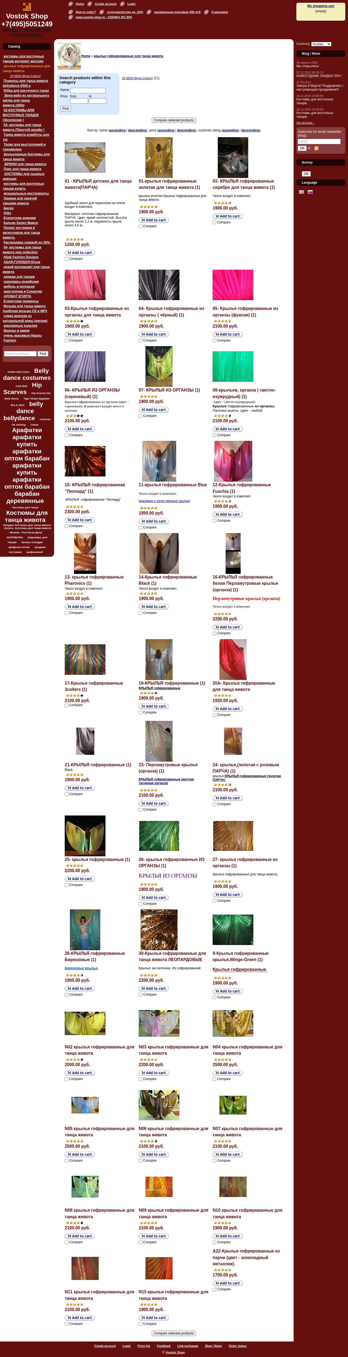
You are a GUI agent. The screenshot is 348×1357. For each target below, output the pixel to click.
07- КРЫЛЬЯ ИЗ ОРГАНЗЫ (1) (169, 390)
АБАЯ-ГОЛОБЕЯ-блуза (22, 262)
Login (132, 3)
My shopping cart (320, 6)
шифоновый (35, 551)
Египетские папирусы (21, 301)
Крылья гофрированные (240, 969)
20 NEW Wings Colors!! (25, 76)
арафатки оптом (18, 547)
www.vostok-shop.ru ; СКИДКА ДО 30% (104, 17)
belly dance (29, 407)
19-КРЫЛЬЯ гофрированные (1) (172, 683)
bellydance (19, 418)
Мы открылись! (307, 66)
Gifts (7, 213)
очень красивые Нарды (23, 335)
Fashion (10, 340)
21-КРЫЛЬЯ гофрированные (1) (98, 764)
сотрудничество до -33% (125, 12)
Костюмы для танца (25, 507)
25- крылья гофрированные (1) (97, 859)
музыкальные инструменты (26, 193)
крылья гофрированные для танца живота (128, 56)
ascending (117, 130)
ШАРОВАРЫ (15, 537)
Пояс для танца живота (22, 169)
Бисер (9, 208)
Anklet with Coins (18, 371)
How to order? (86, 12)
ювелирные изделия (20, 326)
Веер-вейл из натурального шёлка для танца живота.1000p (26, 100)
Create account (105, 3)
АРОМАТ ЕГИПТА (17, 296)
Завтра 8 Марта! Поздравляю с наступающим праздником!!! (319, 87)
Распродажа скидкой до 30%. (27, 242)
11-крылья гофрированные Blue (173, 484)
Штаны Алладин (32, 542)
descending (137, 130)
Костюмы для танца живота (26, 516)
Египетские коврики (20, 218)
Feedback (164, 1345)
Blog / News (213, 1345)
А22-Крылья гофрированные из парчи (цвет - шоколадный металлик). (246, 1257)
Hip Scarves (22, 388)
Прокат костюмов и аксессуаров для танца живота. (21, 232)
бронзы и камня (16, 331)
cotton (34, 424)
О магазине (220, 12)
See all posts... (305, 122)
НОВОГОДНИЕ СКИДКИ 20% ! (319, 76)
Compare (75, 259)
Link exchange (188, 1345)
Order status (237, 1345)
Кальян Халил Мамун (21, 223)
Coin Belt (21, 385)
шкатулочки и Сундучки (23, 291)
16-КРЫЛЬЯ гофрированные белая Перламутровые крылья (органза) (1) (245, 583)
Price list (144, 1345)
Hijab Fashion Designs (21, 257)
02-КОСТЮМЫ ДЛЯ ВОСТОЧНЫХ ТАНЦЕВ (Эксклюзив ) (21, 115)
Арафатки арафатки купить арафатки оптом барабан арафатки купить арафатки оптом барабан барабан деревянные (26, 465)
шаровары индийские (21, 282)
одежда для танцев (19, 277)
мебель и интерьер (19, 286)
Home (80, 3)
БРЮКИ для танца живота (25, 164)
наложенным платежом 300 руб (177, 12)
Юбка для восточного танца (26, 91)
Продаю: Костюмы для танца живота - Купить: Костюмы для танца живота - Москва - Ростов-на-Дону (27, 529)
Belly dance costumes (27, 374)
